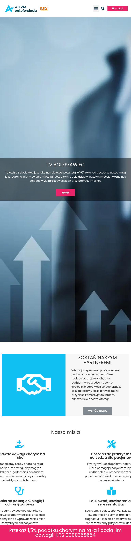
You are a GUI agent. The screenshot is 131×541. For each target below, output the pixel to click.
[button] (96, 8)
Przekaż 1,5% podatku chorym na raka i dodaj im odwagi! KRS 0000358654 (65, 532)
